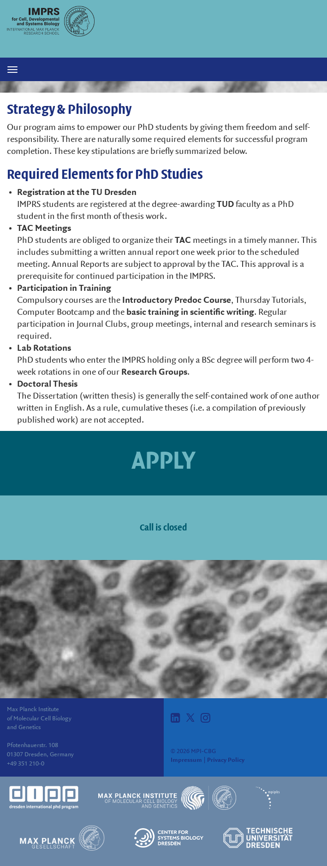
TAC (183, 240)
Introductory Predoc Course (176, 300)
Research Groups (154, 372)
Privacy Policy (225, 760)
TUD (225, 204)
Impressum (186, 760)
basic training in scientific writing (190, 312)
